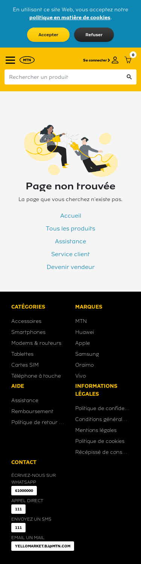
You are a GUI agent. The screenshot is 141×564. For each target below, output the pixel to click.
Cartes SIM (25, 365)
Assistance (70, 241)
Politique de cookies (99, 441)
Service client (70, 254)
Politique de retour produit (44, 422)
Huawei (84, 332)
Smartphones (28, 332)
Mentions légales (96, 430)
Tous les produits (70, 228)
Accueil (70, 216)
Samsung (87, 354)
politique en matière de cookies (70, 17)
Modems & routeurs (36, 343)
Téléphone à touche (36, 376)
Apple (82, 343)
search (129, 77)
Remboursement (32, 411)
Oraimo (84, 365)
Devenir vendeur (71, 267)
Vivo (80, 376)
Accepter (48, 34)
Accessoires (26, 321)
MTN (81, 321)
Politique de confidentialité (108, 408)
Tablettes (22, 354)
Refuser (94, 34)
